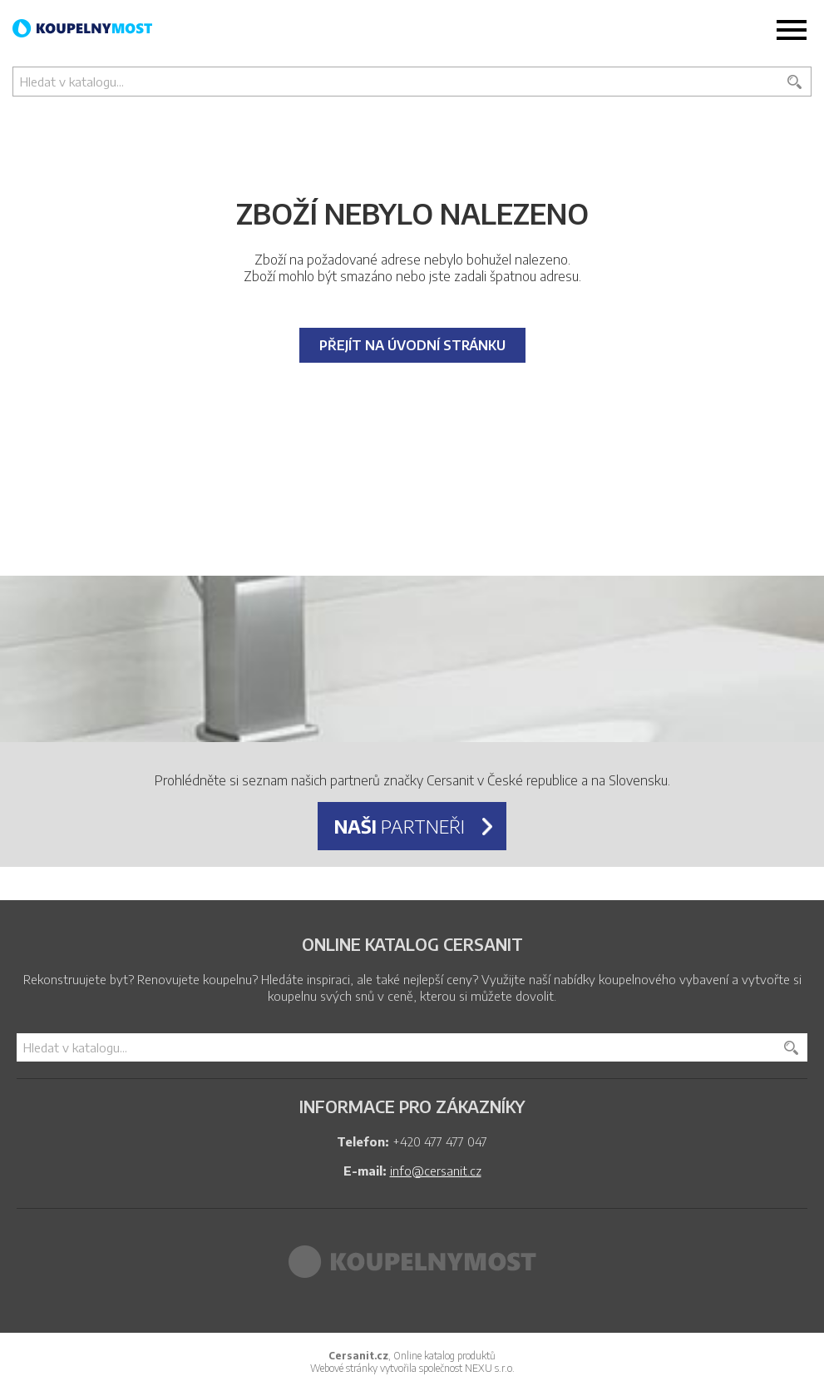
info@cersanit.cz (435, 1170)
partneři (399, 826)
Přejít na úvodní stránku (412, 345)
